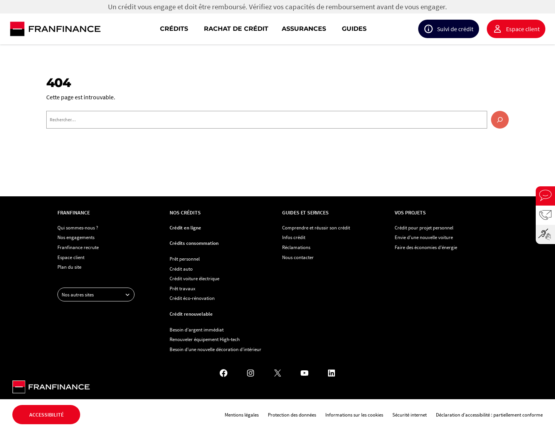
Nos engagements (75, 237)
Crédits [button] (174, 28)
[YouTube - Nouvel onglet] (304, 373)
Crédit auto (181, 269)
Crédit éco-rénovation (192, 298)
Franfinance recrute (78, 247)
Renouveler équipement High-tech (205, 339)
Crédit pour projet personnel (424, 227)
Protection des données (292, 415)
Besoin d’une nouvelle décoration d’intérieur (215, 349)
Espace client (523, 29)
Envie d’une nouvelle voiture (424, 237)
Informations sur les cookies (354, 415)
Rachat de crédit (236, 28)
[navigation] (326, 28)
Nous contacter (298, 257)
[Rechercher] (500, 120)
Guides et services (305, 212)
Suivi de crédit (455, 29)
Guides (354, 28)
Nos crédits (185, 212)
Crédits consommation (194, 243)
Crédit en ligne (185, 227)
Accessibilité (46, 414)
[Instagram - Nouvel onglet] (250, 373)
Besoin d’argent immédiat (197, 329)
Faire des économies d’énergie (426, 247)
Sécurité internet (409, 415)
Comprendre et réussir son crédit (316, 227)
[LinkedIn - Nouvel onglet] (331, 373)
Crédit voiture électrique (194, 278)
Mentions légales (242, 415)
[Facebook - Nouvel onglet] (223, 373)
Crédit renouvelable (191, 314)
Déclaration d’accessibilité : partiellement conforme (489, 415)
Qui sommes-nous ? (77, 227)
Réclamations (296, 247)
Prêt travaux (182, 288)
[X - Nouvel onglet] (277, 373)
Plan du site (69, 267)
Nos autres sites (98, 294)
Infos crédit (293, 237)
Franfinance (73, 212)
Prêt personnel (185, 259)
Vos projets (410, 212)
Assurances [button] (304, 28)
